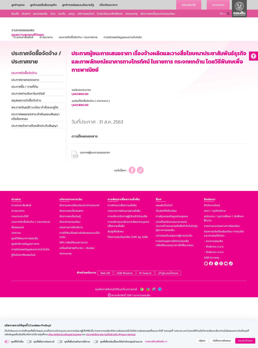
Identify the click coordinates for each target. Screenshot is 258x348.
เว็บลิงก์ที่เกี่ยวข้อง (166, 262)
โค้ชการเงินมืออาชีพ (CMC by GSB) (128, 288)
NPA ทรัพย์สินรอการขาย (73, 294)
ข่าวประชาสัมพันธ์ (21, 256)
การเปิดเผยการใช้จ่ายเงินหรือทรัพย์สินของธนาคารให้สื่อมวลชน (175, 294)
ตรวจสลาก (218, 5)
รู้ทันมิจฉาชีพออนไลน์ (23, 306)
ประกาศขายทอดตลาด (25, 131)
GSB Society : (212, 309)
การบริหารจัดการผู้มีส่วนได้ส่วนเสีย (127, 267)
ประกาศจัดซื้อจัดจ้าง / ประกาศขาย (30, 273)
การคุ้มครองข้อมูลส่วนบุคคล (172, 267)
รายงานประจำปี (19, 267)
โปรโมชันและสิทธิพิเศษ (110, 14)
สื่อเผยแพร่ (17, 278)
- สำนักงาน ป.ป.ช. (214, 298)
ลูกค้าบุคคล (18, 5)
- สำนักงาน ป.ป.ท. (214, 303)
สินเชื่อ (15, 14)
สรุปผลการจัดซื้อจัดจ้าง (26, 151)
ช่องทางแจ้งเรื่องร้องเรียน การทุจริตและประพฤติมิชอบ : (224, 285)
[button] (253, 56)
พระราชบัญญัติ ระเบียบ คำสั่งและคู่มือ (34, 158)
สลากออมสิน (40, 14)
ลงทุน (71, 14)
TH (221, 14)
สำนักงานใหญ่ (212, 256)
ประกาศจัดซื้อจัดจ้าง (24, 124)
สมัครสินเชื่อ (189, 5)
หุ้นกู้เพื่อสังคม (116, 283)
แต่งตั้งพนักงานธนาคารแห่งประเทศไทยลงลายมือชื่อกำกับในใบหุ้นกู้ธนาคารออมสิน (177, 277)
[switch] (6, 341)
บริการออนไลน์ (86, 14)
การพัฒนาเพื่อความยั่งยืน (122, 256)
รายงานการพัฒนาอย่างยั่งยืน (124, 262)
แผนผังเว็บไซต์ (164, 256)
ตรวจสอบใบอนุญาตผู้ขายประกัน (174, 287)
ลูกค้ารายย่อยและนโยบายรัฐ (78, 5)
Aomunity (131, 14)
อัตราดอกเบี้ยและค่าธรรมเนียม (158, 14)
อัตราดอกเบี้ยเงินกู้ (70, 267)
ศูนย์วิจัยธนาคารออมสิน (24, 289)
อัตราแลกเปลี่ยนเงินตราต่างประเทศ (79, 256)
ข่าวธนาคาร (17, 262)
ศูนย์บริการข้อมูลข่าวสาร (25, 295)
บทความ (16, 284)
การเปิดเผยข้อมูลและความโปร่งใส (30, 300)
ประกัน (61, 14)
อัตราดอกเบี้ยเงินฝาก (71, 262)
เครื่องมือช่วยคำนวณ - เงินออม (77, 299)
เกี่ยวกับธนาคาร (108, 5)
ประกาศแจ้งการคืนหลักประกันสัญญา (34, 177)
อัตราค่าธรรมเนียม (69, 273)
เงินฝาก (26, 14)
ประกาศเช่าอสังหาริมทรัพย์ (28, 144)
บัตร (52, 14)
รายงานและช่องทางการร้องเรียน (222, 277)
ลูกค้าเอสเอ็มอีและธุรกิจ (43, 5)
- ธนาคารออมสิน (213, 292)
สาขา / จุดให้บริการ (215, 262)
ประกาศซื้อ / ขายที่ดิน (24, 138)
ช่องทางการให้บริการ (71, 278)
